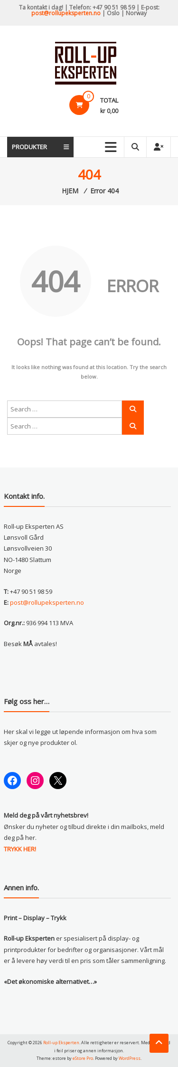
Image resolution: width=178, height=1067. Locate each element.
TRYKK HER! (20, 849)
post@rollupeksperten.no (66, 13)
